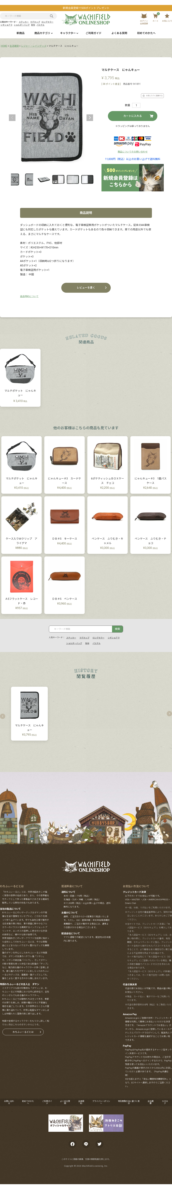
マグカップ (35, 22)
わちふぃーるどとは (23, 1032)
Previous (12, 117)
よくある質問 (119, 33)
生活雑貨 (14, 46)
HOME (4, 46)
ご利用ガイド (93, 33)
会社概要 (151, 1102)
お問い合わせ (9, 1102)
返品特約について (29, 296)
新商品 (21, 33)
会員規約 (81, 1102)
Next (89, 117)
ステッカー (24, 22)
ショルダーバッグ (22, 25)
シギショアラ (6, 25)
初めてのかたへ (146, 33)
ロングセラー (47, 22)
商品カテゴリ (42, 33)
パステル (40, 25)
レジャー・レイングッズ (33, 46)
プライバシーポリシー (101, 1102)
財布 (33, 25)
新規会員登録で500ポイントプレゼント (86, 8)
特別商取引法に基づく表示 (129, 1102)
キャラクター (68, 33)
